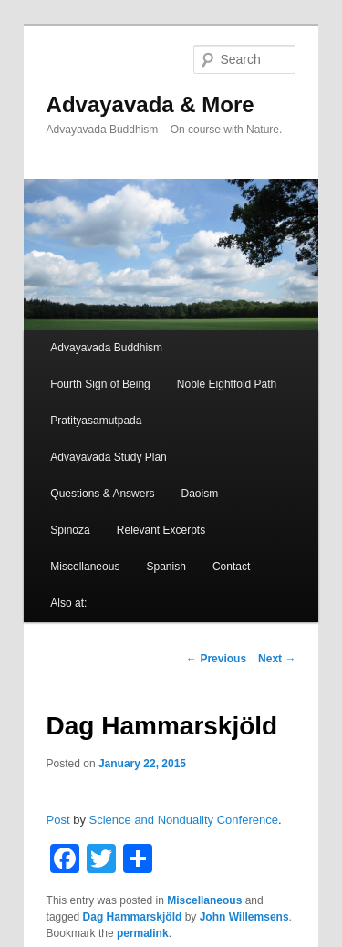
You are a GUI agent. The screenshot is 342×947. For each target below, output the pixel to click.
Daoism (200, 493)
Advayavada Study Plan (108, 457)
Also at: (68, 603)
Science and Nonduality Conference (183, 820)
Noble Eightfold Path (226, 384)
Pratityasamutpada (95, 420)
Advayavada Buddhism (106, 347)
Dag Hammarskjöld (132, 917)
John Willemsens (244, 917)
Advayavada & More (150, 104)
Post (58, 820)
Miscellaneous (84, 566)
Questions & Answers (102, 493)
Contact (231, 566)
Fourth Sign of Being (100, 384)
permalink (143, 933)
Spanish (165, 566)
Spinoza (69, 530)
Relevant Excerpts (161, 530)
